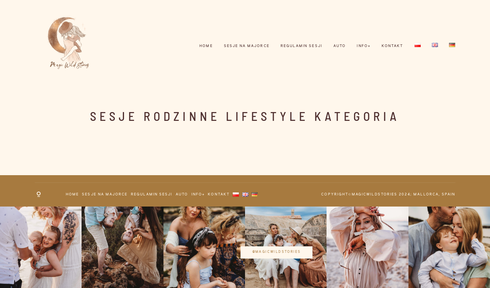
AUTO (339, 46)
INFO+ (363, 46)
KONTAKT (392, 46)
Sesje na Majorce (247, 46)
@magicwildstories (245, 247)
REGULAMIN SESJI (301, 46)
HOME (205, 46)
